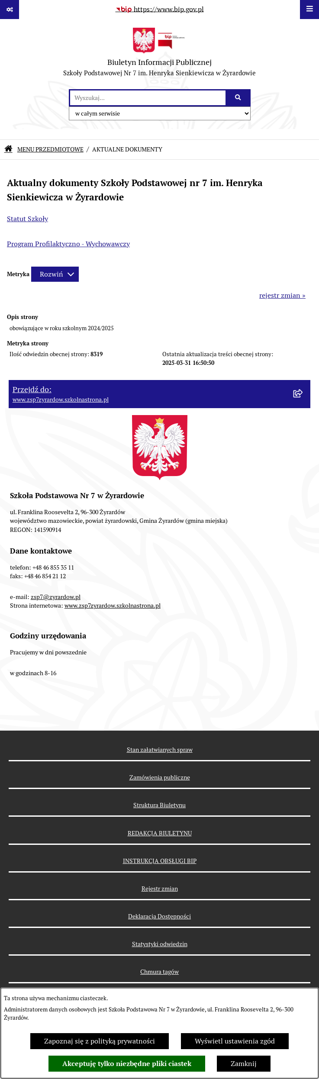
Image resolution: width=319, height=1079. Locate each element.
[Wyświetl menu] (309, 9)
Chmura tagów (159, 972)
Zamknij (244, 1063)
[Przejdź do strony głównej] (159, 54)
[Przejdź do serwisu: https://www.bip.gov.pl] (159, 9)
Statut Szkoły (27, 218)
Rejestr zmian (160, 888)
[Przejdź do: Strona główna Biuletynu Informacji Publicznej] (8, 149)
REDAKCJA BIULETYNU (160, 833)
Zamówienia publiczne (159, 777)
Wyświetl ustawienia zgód (235, 1041)
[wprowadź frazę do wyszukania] (148, 97)
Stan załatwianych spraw (160, 750)
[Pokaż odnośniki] (9, 9)
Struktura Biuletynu (159, 805)
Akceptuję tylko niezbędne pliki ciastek (126, 1063)
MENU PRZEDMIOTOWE (50, 149)
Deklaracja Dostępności (159, 916)
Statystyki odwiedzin (159, 944)
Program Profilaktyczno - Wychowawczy (68, 243)
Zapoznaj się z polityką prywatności (99, 1041)
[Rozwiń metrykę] (55, 274)
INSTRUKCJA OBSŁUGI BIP (160, 861)
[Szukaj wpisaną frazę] (239, 97)
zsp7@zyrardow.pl (56, 597)
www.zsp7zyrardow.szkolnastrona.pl (112, 605)
